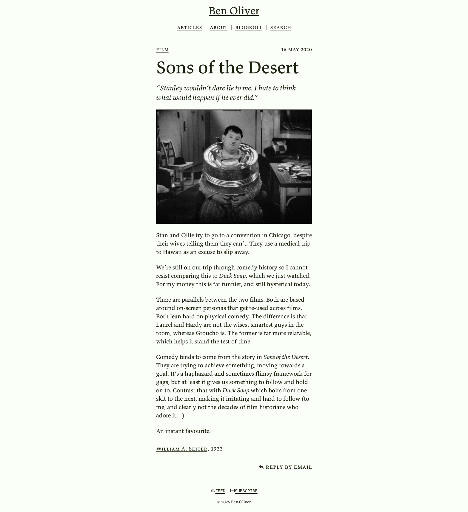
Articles (189, 27)
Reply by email (289, 466)
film (162, 49)
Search (280, 27)
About (218, 27)
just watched (292, 275)
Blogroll (248, 27)
